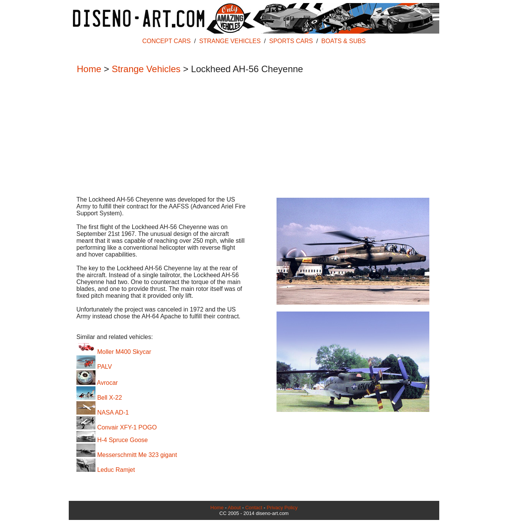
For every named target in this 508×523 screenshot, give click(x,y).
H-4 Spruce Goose (112, 440)
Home (89, 69)
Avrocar (97, 382)
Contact (253, 507)
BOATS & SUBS (343, 41)
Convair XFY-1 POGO (116, 427)
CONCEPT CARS (166, 41)
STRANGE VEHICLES (230, 41)
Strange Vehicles (146, 69)
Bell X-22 (99, 397)
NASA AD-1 (102, 412)
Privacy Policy (282, 507)
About (234, 507)
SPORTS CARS (291, 41)
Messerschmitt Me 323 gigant (126, 455)
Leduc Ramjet (105, 470)
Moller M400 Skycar (113, 352)
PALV (94, 366)
